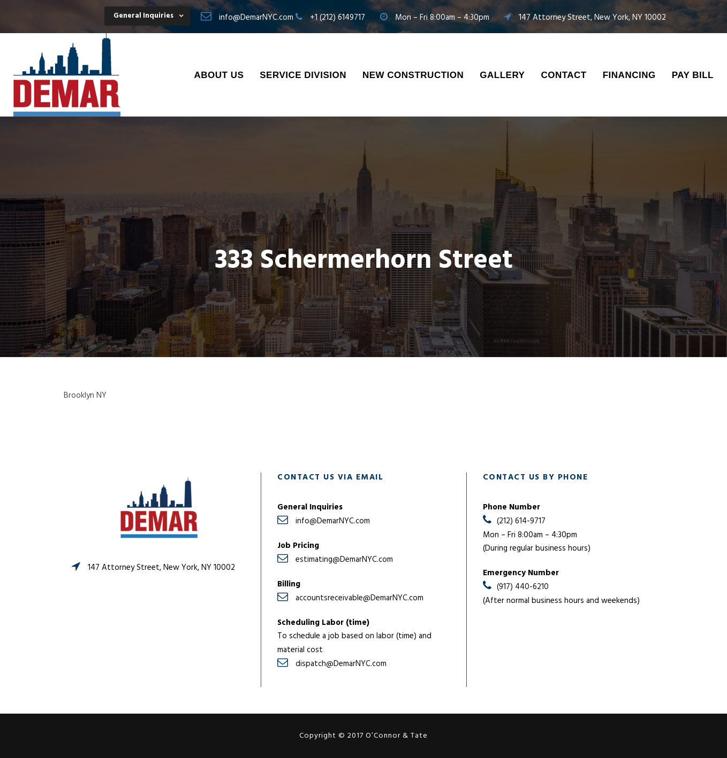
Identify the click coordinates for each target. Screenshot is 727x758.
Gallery (502, 75)
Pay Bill (693, 75)
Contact (563, 75)
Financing (629, 75)
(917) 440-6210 (523, 587)
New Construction (413, 75)
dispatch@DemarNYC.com (341, 664)
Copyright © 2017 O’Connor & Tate (363, 736)
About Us (219, 75)
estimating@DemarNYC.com (344, 559)
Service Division (303, 75)
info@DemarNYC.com (256, 17)
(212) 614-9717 (521, 521)
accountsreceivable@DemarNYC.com (359, 598)
